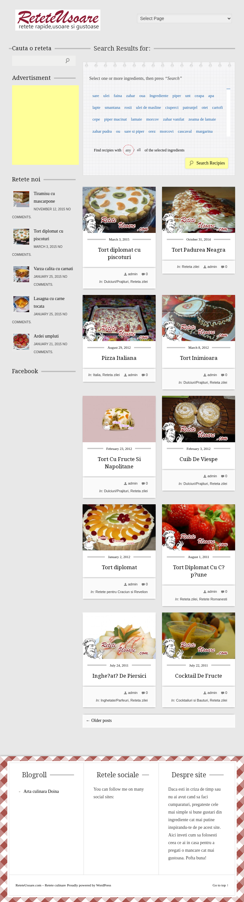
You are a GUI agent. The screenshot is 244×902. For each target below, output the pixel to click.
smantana (112, 107)
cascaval (185, 131)
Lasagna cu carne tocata (49, 302)
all (139, 150)
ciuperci (172, 107)
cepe (96, 119)
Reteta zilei (139, 281)
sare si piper (134, 131)
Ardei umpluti (46, 336)
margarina (204, 131)
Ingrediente (158, 95)
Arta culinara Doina (41, 791)
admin (133, 274)
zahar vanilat (173, 119)
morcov (152, 119)
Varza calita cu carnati (53, 268)
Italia (96, 375)
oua (142, 95)
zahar (130, 95)
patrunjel (190, 107)
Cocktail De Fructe (198, 676)
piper (177, 95)
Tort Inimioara (199, 358)
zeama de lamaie (202, 119)
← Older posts (99, 720)
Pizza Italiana (119, 358)
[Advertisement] (59, 125)
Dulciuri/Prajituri (116, 281)
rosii (128, 107)
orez (151, 131)
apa (211, 95)
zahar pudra (102, 131)
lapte (96, 107)
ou (118, 131)
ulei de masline (148, 107)
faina (118, 95)
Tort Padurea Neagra (199, 250)
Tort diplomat (119, 567)
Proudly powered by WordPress (89, 885)
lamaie (136, 119)
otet (205, 107)
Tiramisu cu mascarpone (44, 197)
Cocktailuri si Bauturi (192, 700)
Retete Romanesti (213, 599)
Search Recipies (210, 163)
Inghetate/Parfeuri (114, 700)
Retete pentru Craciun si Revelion (122, 592)
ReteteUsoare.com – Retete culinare (57, 20)
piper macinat (115, 119)
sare (95, 95)
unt (188, 95)
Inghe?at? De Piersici (119, 676)
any (128, 150)
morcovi (166, 131)
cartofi (217, 107)
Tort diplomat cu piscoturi (48, 235)
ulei (106, 95)
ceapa (199, 95)
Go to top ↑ (220, 885)
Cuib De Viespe (199, 459)
